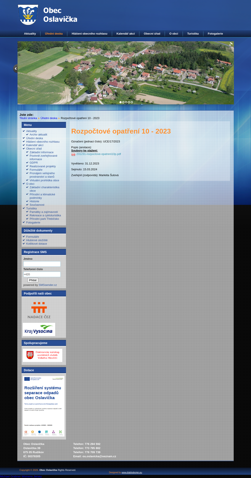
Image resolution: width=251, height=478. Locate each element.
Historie (34, 201)
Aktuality (30, 33)
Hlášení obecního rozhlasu (90, 33)
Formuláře (36, 169)
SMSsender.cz (48, 285)
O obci (173, 33)
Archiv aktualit (38, 134)
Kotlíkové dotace (36, 243)
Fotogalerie (215, 33)
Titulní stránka (28, 118)
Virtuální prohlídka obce (44, 180)
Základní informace (42, 152)
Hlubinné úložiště (37, 240)
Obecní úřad (152, 33)
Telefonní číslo (33, 269)
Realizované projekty (43, 166)
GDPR (34, 162)
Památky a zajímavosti (44, 212)
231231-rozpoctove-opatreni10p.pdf (98, 154)
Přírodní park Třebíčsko (44, 218)
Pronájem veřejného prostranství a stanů (42, 175)
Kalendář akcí (125, 33)
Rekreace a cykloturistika (45, 215)
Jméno (27, 258)
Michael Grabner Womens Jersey (21, 476)
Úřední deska (54, 33)
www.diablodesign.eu (132, 472)
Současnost (37, 204)
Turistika (193, 33)
